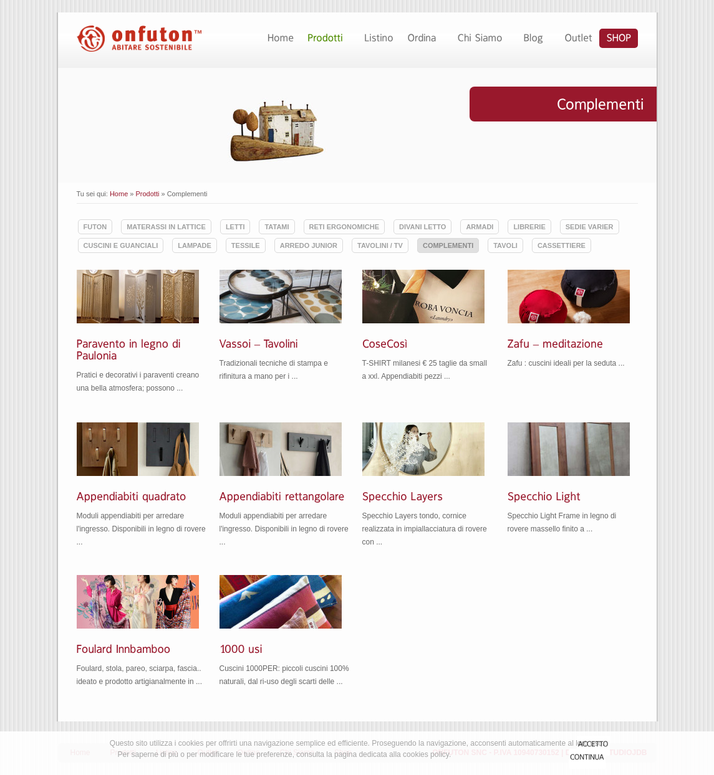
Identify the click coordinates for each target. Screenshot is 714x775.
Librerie (529, 227)
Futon (95, 227)
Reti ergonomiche (344, 227)
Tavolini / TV (380, 245)
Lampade (194, 245)
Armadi (479, 227)
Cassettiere (562, 245)
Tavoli (505, 245)
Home (119, 193)
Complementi (448, 245)
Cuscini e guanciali (121, 245)
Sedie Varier (590, 227)
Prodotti (148, 193)
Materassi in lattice (166, 227)
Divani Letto (422, 227)
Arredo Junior (308, 245)
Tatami (276, 227)
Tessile (245, 245)
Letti (235, 227)
